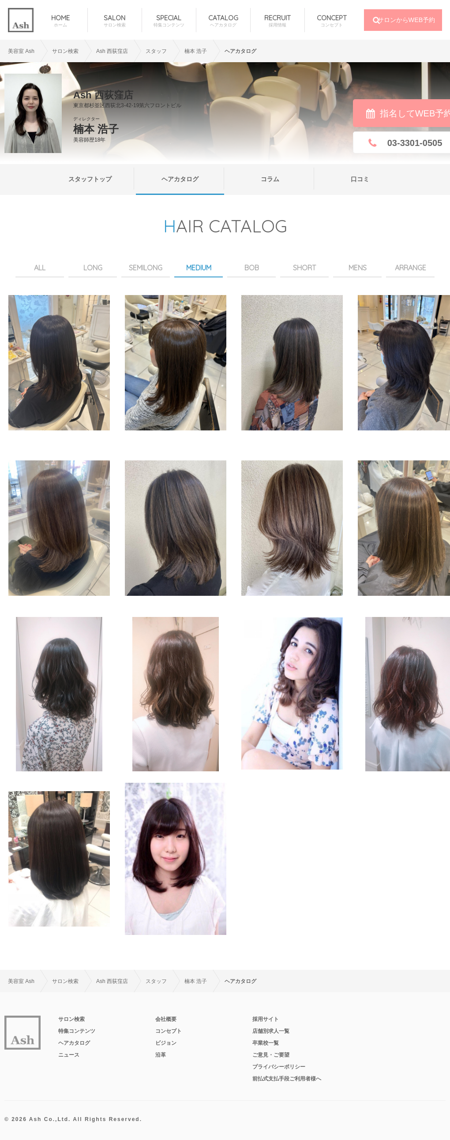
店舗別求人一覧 (270, 1031)
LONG (92, 267)
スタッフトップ (90, 179)
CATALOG (223, 21)
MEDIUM (198, 267)
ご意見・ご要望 (270, 1055)
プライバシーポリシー (278, 1067)
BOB (251, 267)
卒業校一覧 (265, 1043)
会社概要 (165, 1019)
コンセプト (168, 1031)
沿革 (160, 1055)
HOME (60, 21)
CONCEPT (332, 21)
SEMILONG (145, 267)
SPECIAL (169, 21)
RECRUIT (277, 21)
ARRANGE (410, 267)
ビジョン (165, 1043)
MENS (358, 267)
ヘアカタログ (180, 179)
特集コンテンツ (76, 1031)
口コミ (360, 179)
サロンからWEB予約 (406, 19)
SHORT (304, 267)
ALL (39, 267)
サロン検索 (65, 51)
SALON (115, 21)
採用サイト (265, 1019)
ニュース (68, 1055)
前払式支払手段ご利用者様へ (286, 1079)
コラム (270, 179)
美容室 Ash (21, 51)
